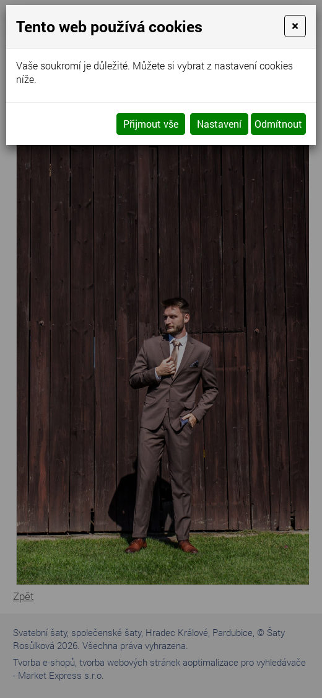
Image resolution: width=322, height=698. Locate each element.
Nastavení (219, 123)
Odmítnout (278, 123)
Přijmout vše (150, 123)
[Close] (295, 26)
